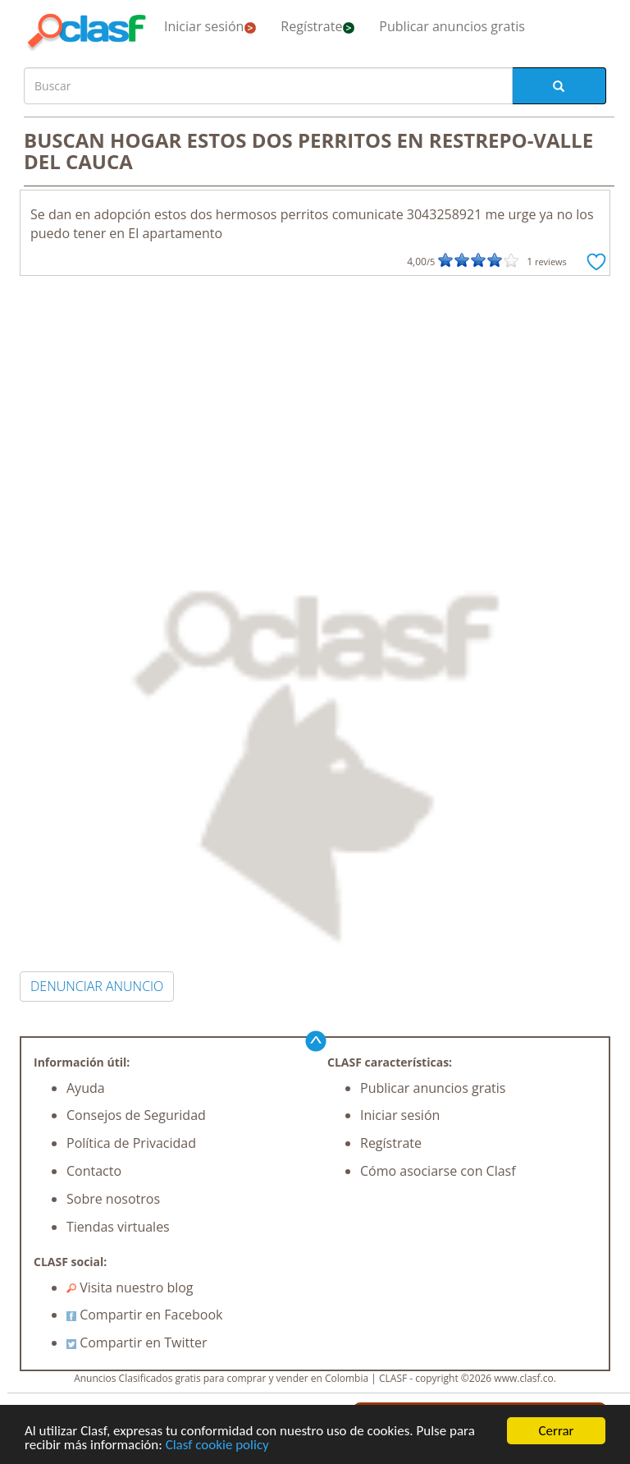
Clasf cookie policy (217, 1445)
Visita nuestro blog (130, 1287)
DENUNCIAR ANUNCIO (96, 986)
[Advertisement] (315, 399)
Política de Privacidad (131, 1143)
